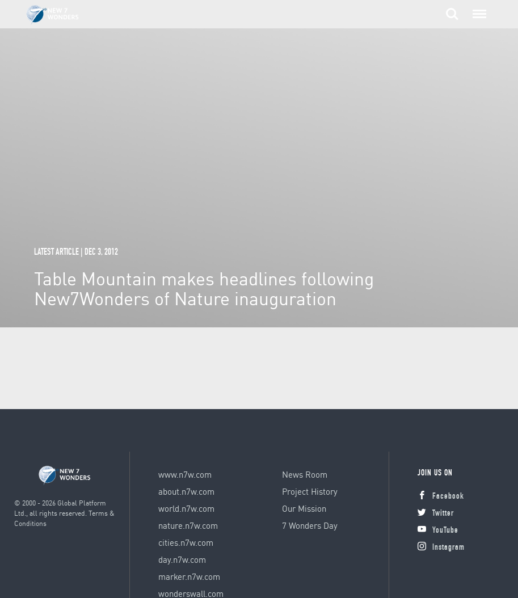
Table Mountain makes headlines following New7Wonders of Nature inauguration (204, 288)
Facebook (441, 496)
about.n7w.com (186, 491)
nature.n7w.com (188, 525)
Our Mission (304, 508)
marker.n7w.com (189, 576)
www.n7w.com (185, 474)
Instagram (441, 548)
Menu (477, 8)
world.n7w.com (186, 508)
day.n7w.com (182, 559)
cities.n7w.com (185, 542)
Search (452, 14)
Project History (310, 491)
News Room (304, 474)
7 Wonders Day (310, 525)
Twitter (436, 513)
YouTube (438, 531)
